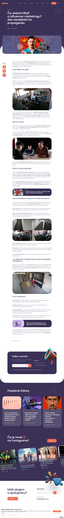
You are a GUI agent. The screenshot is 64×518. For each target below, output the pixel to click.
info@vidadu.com (43, 499)
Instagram (52, 440)
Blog (42, 3)
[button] (55, 391)
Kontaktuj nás (12, 498)
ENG (59, 3)
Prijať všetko (57, 511)
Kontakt (53, 3)
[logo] (5, 3)
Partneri (25, 3)
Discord (47, 3)
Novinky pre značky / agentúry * (41, 365)
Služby (20, 3)
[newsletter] (55, 492)
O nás (38, 3)
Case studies (31, 3)
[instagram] (28, 459)
